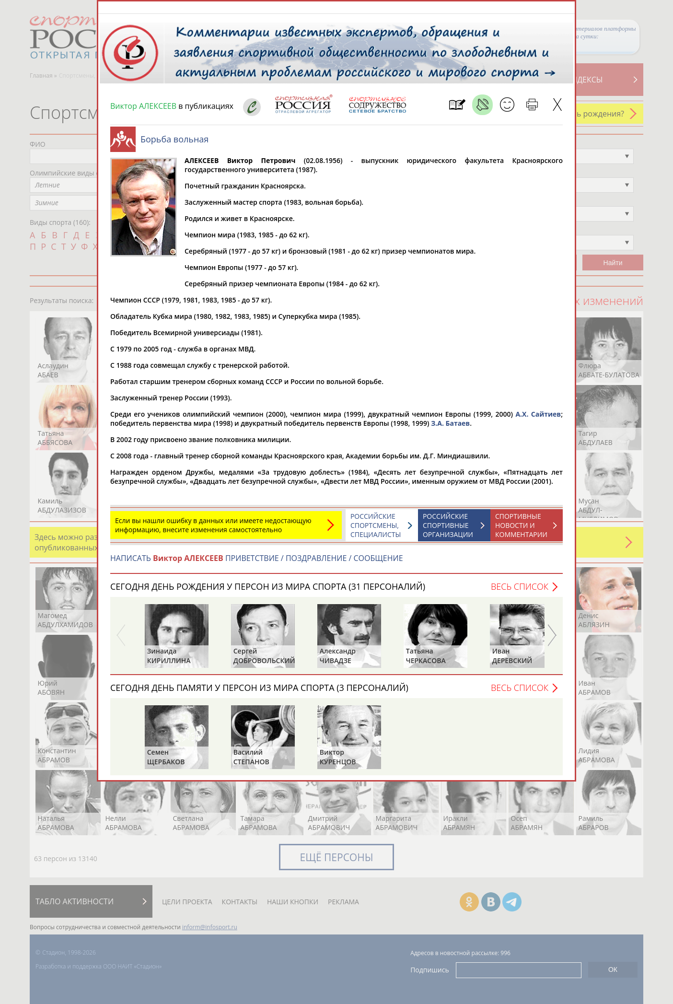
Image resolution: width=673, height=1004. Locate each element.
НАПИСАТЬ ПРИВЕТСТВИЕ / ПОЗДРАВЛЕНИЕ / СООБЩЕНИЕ (256, 563)
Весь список (519, 591)
